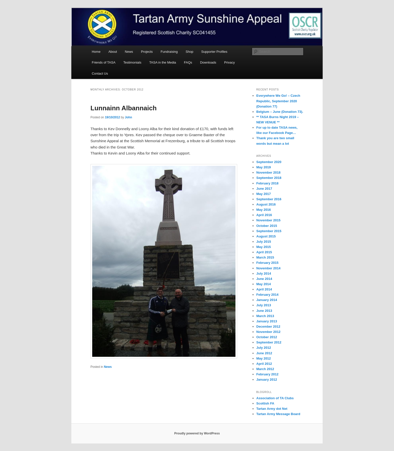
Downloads (208, 62)
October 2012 (266, 337)
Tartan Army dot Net (271, 409)
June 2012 (264, 353)
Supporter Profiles (214, 52)
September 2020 (268, 162)
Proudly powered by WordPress (197, 433)
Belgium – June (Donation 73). (279, 112)
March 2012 (265, 369)
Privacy (229, 62)
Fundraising (169, 52)
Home (96, 52)
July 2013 (263, 305)
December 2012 (268, 326)
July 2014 (263, 273)
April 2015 (264, 252)
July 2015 (263, 241)
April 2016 (264, 215)
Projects (147, 52)
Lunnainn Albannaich (123, 108)
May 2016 (263, 210)
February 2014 (267, 294)
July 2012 (263, 347)
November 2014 (268, 268)
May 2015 (263, 247)
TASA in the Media (162, 62)
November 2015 (268, 220)
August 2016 (266, 204)
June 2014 (264, 279)
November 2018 (268, 172)
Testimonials (132, 62)
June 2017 (264, 188)
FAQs (188, 62)
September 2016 (268, 199)
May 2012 (263, 358)
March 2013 (265, 316)
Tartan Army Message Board (278, 414)
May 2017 (263, 194)
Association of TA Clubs (275, 398)
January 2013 (266, 321)
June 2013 (264, 311)
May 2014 (263, 284)
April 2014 (264, 289)
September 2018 (268, 178)
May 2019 (263, 167)
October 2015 (266, 226)
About (112, 52)
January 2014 (266, 300)
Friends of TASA (103, 62)
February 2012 (267, 374)
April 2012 (264, 364)
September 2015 (268, 231)
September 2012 (268, 342)
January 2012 (266, 379)
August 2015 (266, 236)
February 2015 (267, 263)
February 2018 (267, 183)
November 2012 (268, 332)
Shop (189, 52)
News (129, 52)
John (128, 117)
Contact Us (100, 73)
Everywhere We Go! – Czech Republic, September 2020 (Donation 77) (278, 101)
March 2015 (265, 257)
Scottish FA (265, 403)
